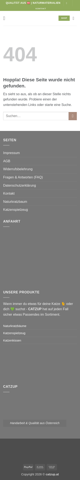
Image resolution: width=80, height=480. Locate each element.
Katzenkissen (12, 340)
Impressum (11, 153)
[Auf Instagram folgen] (67, 3)
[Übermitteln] (73, 116)
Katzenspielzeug (15, 209)
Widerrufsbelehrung (18, 169)
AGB (6, 161)
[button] (5, 18)
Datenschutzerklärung (19, 185)
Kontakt (9, 193)
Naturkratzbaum (15, 201)
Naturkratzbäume (14, 326)
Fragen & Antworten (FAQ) (23, 177)
